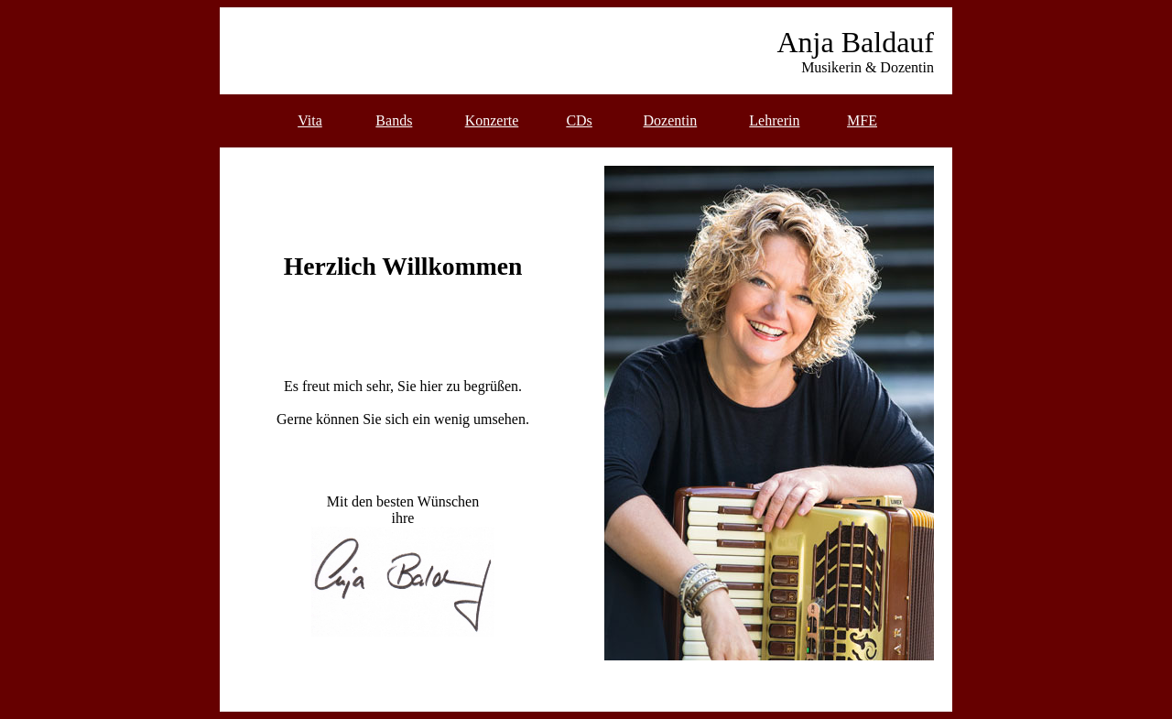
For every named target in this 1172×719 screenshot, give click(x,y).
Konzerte (492, 120)
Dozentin (671, 120)
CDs (578, 120)
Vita (310, 120)
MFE (862, 120)
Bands (393, 120)
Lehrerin (774, 120)
